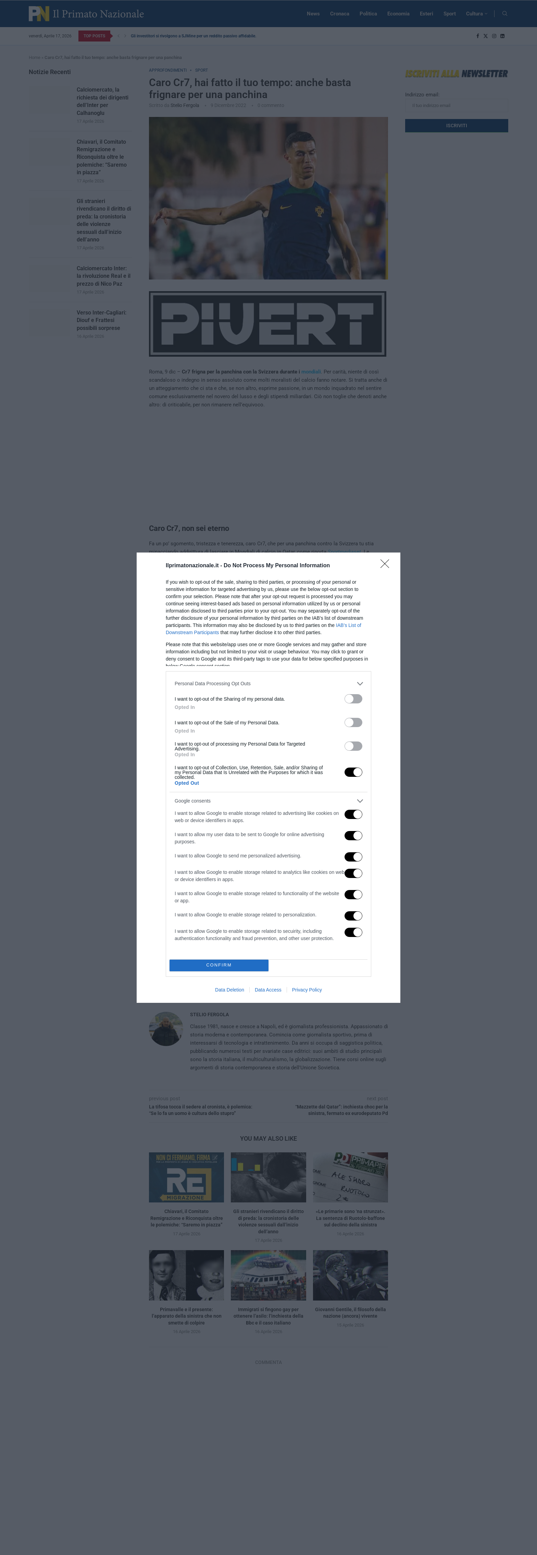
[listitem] (268, 683)
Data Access (268, 990)
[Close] (387, 565)
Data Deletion (229, 990)
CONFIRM (219, 965)
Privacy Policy (307, 990)
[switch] (353, 698)
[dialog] (268, 778)
